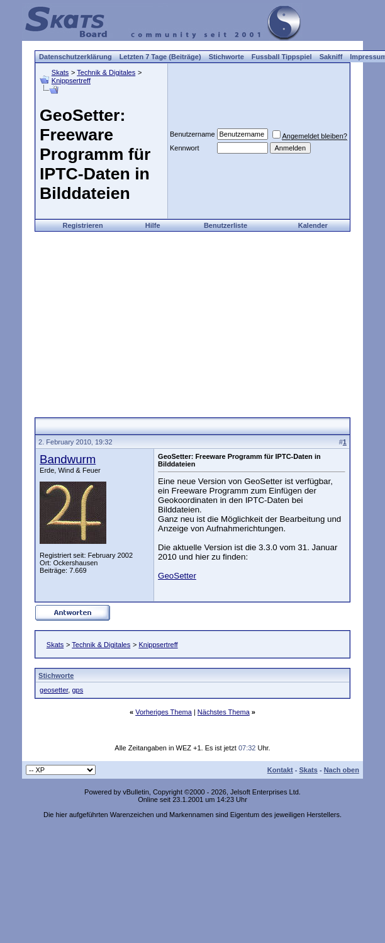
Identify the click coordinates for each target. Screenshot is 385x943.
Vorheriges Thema (163, 712)
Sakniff (331, 56)
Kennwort (184, 148)
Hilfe (152, 225)
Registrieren (82, 225)
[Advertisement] (192, 319)
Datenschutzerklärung (75, 56)
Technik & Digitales (106, 72)
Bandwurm (68, 459)
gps (77, 690)
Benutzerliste (225, 225)
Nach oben (341, 770)
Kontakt (280, 770)
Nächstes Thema (224, 712)
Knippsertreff (71, 80)
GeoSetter (177, 575)
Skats (60, 72)
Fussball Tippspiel (282, 56)
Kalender (313, 225)
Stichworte (226, 56)
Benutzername (192, 134)
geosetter (54, 690)
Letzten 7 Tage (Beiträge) (160, 56)
